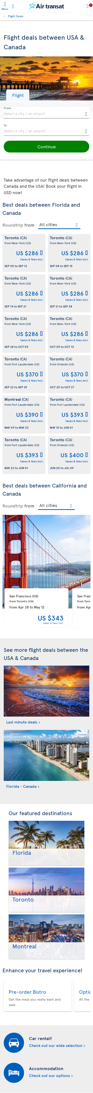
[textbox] (46, 113)
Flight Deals (16, 16)
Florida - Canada (21, 786)
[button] (17, 95)
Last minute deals (21, 721)
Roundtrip (12, 225)
